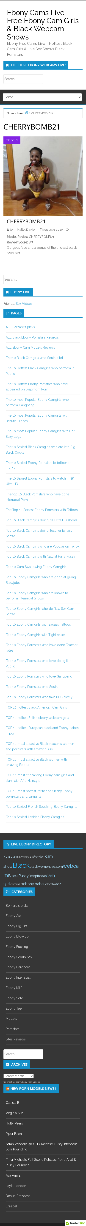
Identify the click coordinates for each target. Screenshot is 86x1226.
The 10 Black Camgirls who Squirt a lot (34, 358)
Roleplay (10, 856)
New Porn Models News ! (33, 1088)
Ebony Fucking (17, 947)
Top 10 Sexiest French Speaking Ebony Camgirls (41, 806)
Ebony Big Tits (16, 926)
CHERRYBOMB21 (26, 221)
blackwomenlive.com (46, 866)
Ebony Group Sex (19, 957)
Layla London (16, 1186)
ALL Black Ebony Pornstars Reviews (32, 337)
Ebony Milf (14, 988)
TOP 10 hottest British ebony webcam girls (37, 718)
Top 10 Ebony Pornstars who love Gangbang (39, 676)
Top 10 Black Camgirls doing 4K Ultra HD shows (41, 520)
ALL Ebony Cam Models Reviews (30, 347)
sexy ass (29, 856)
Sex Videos (24, 303)
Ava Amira (13, 1175)
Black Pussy (18, 876)
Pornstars (12, 1029)
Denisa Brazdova (18, 1196)
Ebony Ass (14, 916)
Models (12, 140)
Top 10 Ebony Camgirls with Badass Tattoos (38, 624)
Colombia (50, 884)
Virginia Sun (14, 1113)
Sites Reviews (16, 1039)
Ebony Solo (14, 998)
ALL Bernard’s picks (20, 327)
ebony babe (33, 884)
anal (59, 884)
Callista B (12, 1103)
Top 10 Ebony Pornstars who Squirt (32, 687)
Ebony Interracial (18, 977)
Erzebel (11, 1206)
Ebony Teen (14, 1008)
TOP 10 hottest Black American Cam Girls (36, 707)
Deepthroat (37, 876)
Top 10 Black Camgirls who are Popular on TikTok (42, 546)
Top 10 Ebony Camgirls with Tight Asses (36, 635)
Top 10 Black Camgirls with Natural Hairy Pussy (40, 556)
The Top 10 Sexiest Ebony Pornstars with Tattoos (42, 510)
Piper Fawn (14, 1134)
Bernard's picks (17, 905)
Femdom (39, 856)
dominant (17, 884)
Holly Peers (14, 1123)
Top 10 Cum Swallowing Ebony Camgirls (36, 567)
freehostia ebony (12, 1082)
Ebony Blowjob (17, 936)
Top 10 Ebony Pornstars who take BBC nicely (39, 697)
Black (21, 865)
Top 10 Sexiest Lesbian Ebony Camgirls (35, 817)
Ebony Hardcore (18, 967)
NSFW (20, 856)
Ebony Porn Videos (30, 1082)
